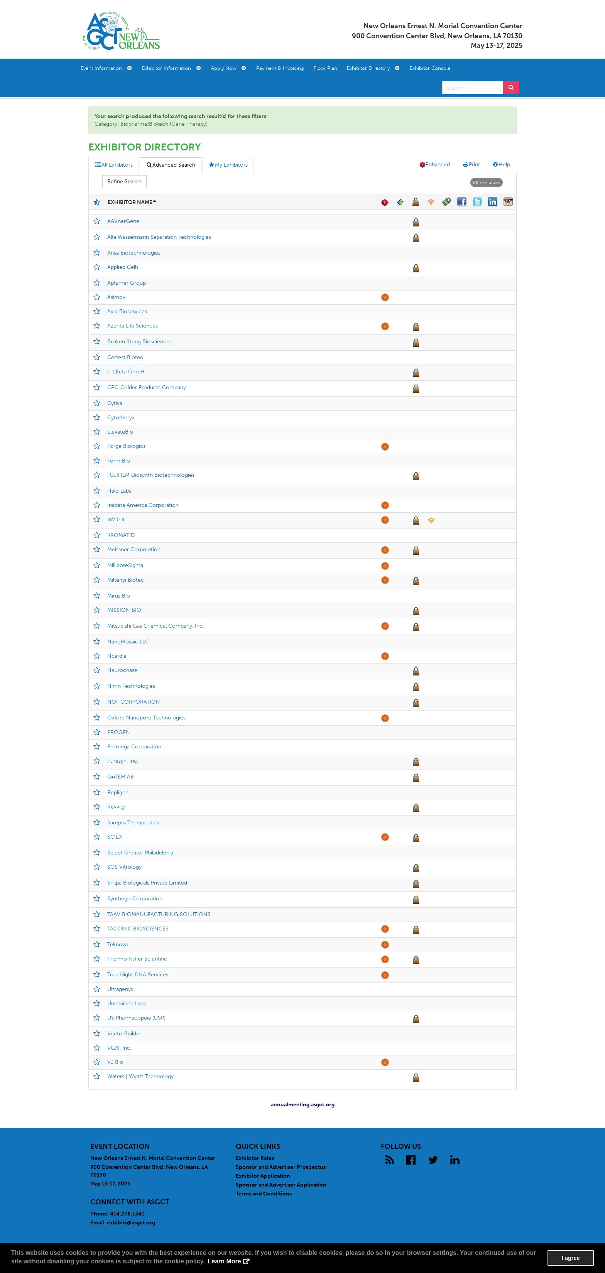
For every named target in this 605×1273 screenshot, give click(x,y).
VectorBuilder (124, 1033)
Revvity (116, 807)
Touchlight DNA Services (137, 974)
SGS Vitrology (124, 867)
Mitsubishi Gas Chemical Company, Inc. (155, 626)
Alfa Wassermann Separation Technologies (159, 237)
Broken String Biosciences (139, 341)
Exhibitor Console (430, 68)
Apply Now (228, 68)
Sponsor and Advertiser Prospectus (281, 1167)
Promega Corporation (134, 746)
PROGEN (118, 732)
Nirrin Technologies (131, 686)
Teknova (117, 944)
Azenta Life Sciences (132, 325)
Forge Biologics (126, 446)
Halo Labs (119, 491)
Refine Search (124, 181)
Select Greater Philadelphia (140, 852)
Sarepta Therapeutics (133, 822)
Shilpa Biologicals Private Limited (147, 883)
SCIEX (114, 837)
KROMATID (121, 535)
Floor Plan (325, 68)
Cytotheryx (121, 417)
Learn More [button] (224, 1261)
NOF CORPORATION (133, 702)
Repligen (117, 792)
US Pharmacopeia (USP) (136, 1018)
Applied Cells (123, 267)
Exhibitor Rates (255, 1158)
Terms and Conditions (264, 1193)
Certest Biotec (125, 357)
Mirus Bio (118, 596)
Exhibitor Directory (373, 68)
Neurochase (122, 670)
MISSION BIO (124, 610)
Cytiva (114, 403)
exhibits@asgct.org (131, 1222)
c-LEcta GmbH (126, 371)
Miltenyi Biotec (125, 580)
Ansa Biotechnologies (134, 253)
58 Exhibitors (486, 182)
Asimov (116, 297)
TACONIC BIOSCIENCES (138, 928)
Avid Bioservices (127, 311)
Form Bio (118, 461)
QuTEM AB (120, 776)
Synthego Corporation (134, 898)
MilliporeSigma (125, 565)
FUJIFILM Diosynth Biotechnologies (150, 475)
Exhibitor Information (171, 68)
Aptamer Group (126, 283)
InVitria (115, 519)
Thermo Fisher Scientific (137, 959)
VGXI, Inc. (119, 1048)
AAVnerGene (123, 221)
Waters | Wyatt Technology (140, 1076)
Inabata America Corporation (143, 505)
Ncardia (116, 656)
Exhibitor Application (263, 1176)
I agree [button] (571, 1258)
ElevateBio (120, 432)
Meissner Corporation (134, 549)
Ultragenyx (120, 989)
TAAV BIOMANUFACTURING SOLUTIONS (159, 914)
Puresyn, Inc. (122, 761)
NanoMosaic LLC (128, 641)
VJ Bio (115, 1062)
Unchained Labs (126, 1003)
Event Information (106, 68)
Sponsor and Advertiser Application (281, 1185)
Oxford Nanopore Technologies (146, 717)
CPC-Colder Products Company (146, 387)
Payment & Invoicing (280, 68)
